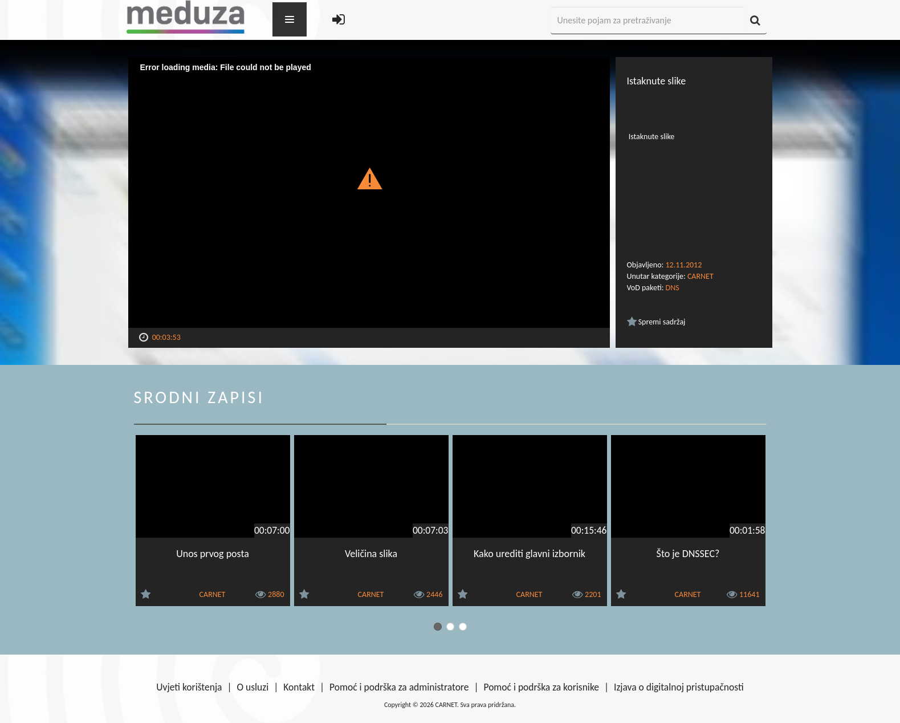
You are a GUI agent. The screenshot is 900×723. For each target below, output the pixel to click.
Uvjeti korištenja (189, 687)
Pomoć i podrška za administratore (399, 687)
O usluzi (253, 687)
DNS (672, 288)
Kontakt (299, 687)
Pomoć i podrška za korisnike (541, 687)
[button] (369, 178)
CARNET (700, 276)
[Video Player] (369, 192)
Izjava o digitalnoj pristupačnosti (679, 687)
